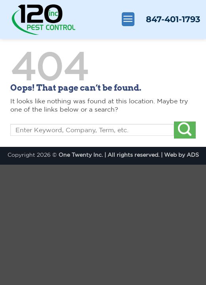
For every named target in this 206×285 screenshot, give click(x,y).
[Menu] (128, 19)
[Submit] (185, 130)
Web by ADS (181, 155)
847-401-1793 (173, 19)
